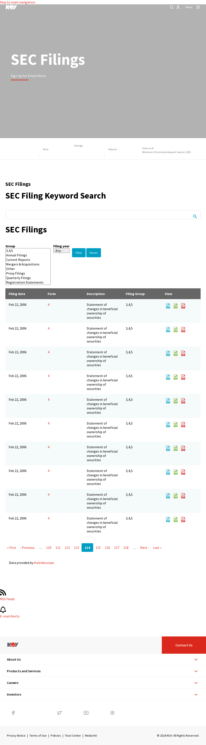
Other (25, 269)
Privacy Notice (16, 735)
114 (87, 547)
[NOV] (11, 7)
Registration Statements (25, 282)
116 (107, 547)
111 (58, 547)
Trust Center (73, 735)
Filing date (17, 294)
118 (126, 547)
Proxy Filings (25, 273)
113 (76, 547)
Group (10, 246)
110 (48, 547)
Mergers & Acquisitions (25, 264)
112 (67, 547)
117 (116, 547)
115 (98, 547)
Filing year (61, 246)
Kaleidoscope (44, 562)
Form (52, 294)
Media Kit (91, 735)
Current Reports (25, 259)
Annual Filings (25, 255)
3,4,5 (25, 250)
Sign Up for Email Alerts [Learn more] (28, 76)
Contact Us (183, 645)
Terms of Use (38, 735)
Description (96, 294)
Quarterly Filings (25, 278)
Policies (56, 735)
